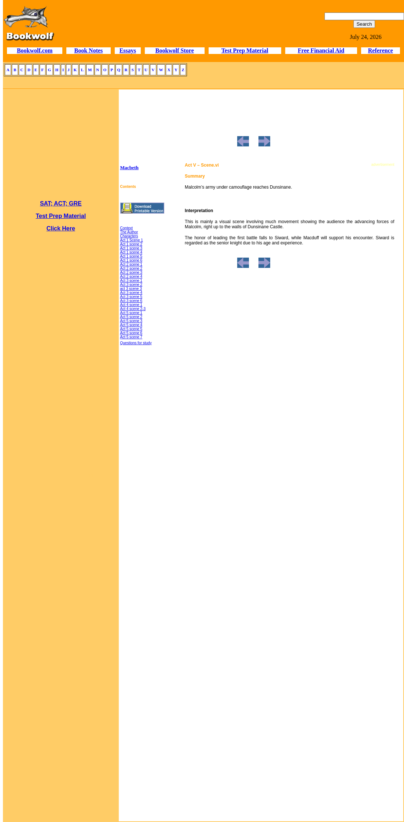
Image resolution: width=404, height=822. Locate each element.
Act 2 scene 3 (131, 272)
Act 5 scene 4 (131, 325)
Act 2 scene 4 (131, 276)
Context (126, 228)
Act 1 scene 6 (131, 260)
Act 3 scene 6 (131, 301)
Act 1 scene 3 (131, 248)
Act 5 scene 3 (131, 321)
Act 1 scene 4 (131, 252)
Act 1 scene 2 (131, 244)
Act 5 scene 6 (131, 333)
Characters (129, 236)
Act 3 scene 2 (131, 285)
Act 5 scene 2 (131, 317)
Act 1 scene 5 (131, 256)
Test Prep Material (244, 50)
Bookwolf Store (174, 50)
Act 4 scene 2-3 (133, 309)
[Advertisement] (61, 589)
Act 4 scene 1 (131, 305)
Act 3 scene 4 (131, 293)
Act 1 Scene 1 (131, 240)
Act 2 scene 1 (131, 264)
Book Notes (88, 50)
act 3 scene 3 (131, 289)
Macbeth (129, 167)
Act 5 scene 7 (131, 337)
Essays (128, 50)
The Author (129, 232)
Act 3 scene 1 (131, 281)
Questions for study (136, 343)
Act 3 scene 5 (131, 297)
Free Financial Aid (321, 50)
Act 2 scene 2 (131, 268)
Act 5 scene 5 (131, 329)
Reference (380, 50)
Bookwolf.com (34, 50)
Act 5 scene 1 (131, 313)
